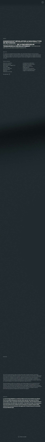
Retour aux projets (22, 436)
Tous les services (6, 74)
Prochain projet (22, 425)
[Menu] (43, 2)
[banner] (6, 3)
